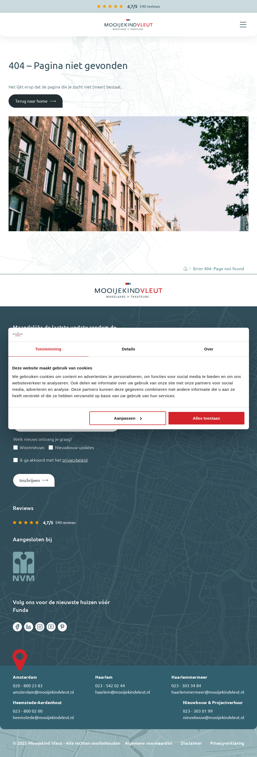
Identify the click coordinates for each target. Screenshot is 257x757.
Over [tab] (208, 349)
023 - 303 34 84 (186, 685)
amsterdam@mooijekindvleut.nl (43, 692)
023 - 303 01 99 (198, 711)
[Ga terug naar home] (129, 24)
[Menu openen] (243, 24)
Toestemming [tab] (48, 349)
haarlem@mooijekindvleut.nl (122, 692)
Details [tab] (128, 349)
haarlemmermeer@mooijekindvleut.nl (207, 692)
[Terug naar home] (36, 101)
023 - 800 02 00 (28, 711)
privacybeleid (74, 460)
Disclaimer (191, 743)
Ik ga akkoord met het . (54, 460)
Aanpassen (128, 418)
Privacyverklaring (227, 743)
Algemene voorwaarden (148, 743)
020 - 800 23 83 (28, 685)
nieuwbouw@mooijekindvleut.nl (213, 717)
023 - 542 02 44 (110, 685)
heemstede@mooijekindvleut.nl (43, 717)
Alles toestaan (206, 418)
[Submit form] (34, 480)
